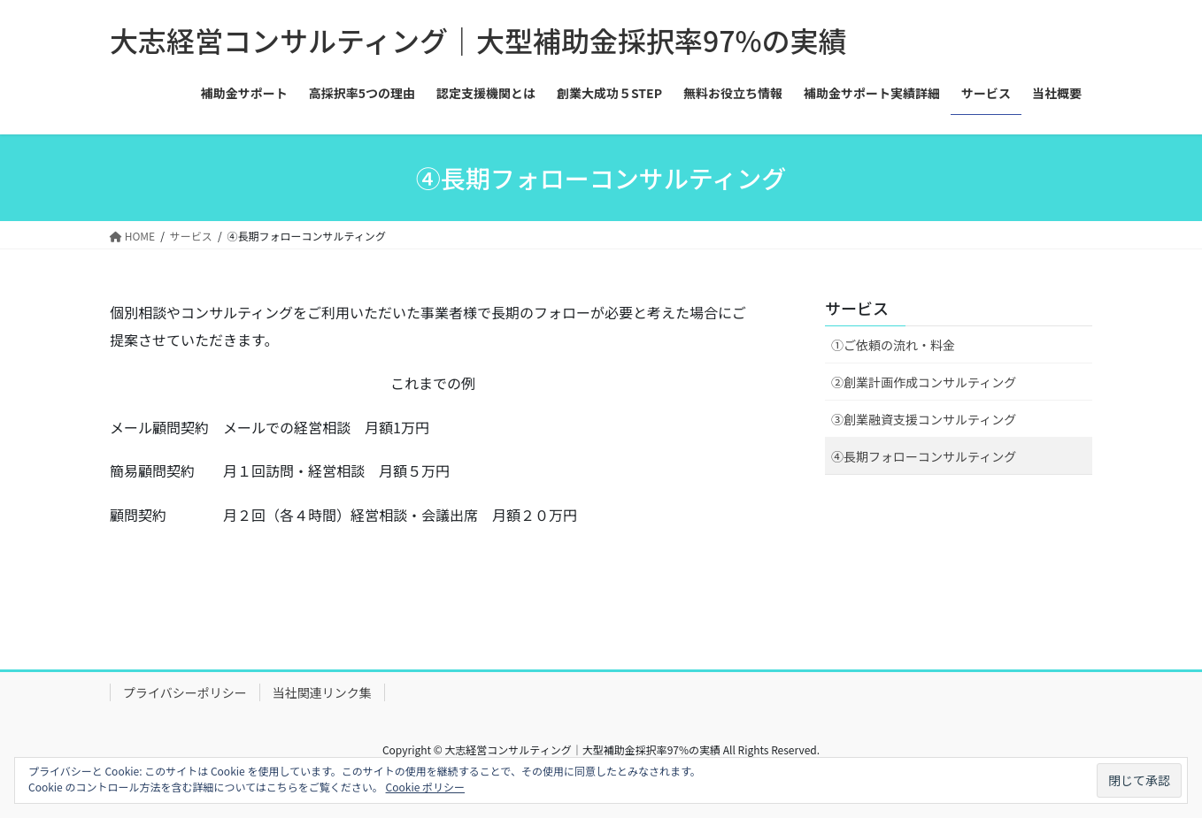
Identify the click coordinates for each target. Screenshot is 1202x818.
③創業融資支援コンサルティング (923, 419)
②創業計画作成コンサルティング (923, 382)
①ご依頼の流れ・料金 (893, 345)
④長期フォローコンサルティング (923, 456)
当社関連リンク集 (322, 692)
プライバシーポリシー (185, 692)
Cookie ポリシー (425, 786)
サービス (857, 307)
